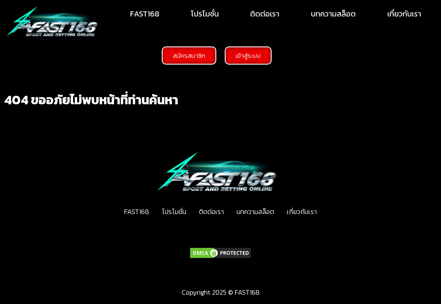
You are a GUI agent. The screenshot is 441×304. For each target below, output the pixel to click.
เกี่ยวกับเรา (404, 13)
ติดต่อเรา (264, 13)
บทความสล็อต (333, 13)
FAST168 (144, 13)
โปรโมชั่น (205, 13)
